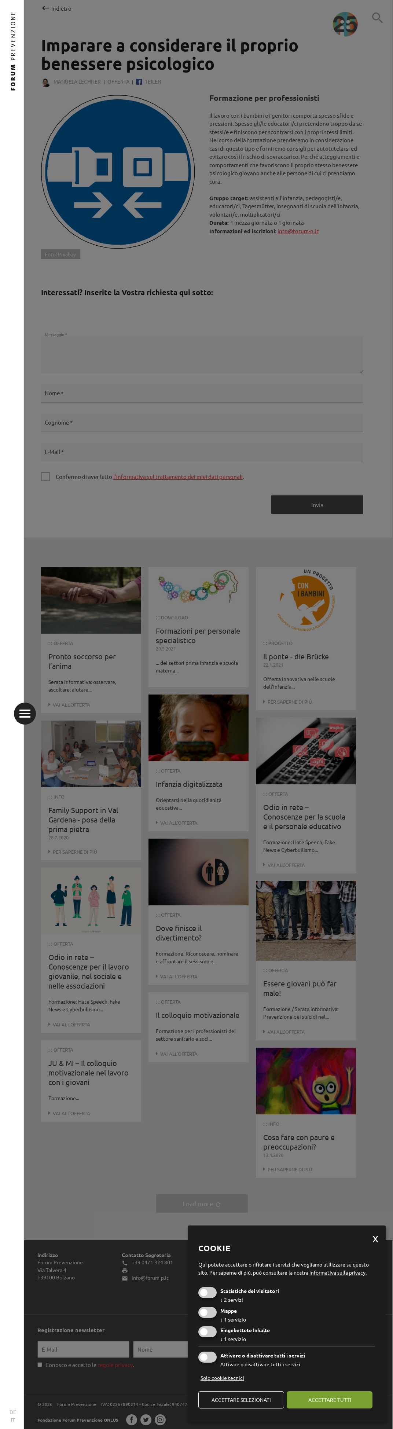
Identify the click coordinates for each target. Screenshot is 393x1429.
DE (13, 1411)
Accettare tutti (329, 1399)
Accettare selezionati (241, 1399)
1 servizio (233, 1319)
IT (13, 1419)
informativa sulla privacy (337, 1272)
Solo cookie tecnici (222, 1377)
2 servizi (231, 1299)
